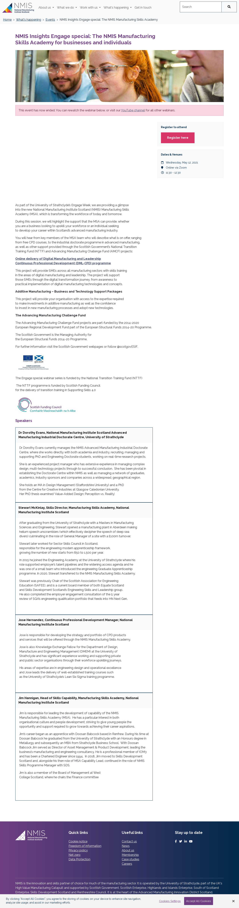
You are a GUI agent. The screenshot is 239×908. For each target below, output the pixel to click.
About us (128, 850)
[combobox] (201, 6)
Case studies (130, 859)
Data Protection (79, 859)
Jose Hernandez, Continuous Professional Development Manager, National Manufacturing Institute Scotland (75, 622)
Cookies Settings (170, 901)
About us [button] (45, 7)
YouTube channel (133, 110)
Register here (177, 137)
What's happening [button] (116, 7)
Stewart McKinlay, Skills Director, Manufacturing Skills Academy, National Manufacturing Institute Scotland (73, 510)
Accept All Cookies (198, 901)
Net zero (74, 855)
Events (50, 19)
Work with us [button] (89, 7)
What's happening (28, 19)
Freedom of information (85, 846)
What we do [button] (66, 7)
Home (7, 19)
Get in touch (143, 7)
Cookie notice (78, 841)
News (126, 846)
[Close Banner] (233, 901)
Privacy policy (78, 850)
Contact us (129, 841)
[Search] (229, 6)
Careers (127, 864)
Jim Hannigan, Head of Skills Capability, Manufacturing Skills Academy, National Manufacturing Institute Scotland (78, 700)
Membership (130, 855)
